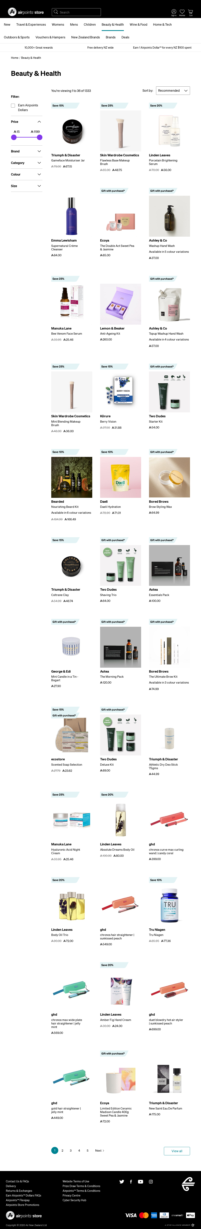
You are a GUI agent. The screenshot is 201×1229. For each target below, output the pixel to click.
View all (177, 1151)
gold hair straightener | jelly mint (66, 1110)
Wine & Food (138, 24)
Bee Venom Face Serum (66, 333)
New (7, 24)
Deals (125, 37)
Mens (74, 24)
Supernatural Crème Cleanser (64, 247)
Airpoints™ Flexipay (18, 1200)
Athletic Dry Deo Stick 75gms (163, 766)
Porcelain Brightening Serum (163, 162)
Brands (111, 37)
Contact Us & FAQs (17, 1181)
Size (26, 186)
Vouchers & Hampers (50, 37)
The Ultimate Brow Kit (163, 676)
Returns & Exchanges (19, 1190)
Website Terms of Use (76, 1181)
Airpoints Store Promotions (22, 1204)
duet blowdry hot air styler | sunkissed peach (166, 1021)
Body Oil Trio (59, 935)
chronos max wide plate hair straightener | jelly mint (66, 1023)
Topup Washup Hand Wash (166, 333)
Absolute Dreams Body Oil (117, 849)
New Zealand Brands (85, 37)
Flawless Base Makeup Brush (115, 162)
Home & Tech (162, 24)
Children (90, 24)
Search (56, 12)
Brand (26, 151)
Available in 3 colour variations (169, 682)
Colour (26, 174)
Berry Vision (108, 421)
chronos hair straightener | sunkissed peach (117, 936)
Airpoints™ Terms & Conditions (81, 1190)
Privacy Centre (71, 1195)
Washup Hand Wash (162, 246)
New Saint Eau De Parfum (165, 1108)
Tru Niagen (156, 935)
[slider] (13, 137)
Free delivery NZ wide (100, 47)
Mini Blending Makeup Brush (65, 423)
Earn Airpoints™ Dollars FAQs (23, 1195)
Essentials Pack (159, 595)
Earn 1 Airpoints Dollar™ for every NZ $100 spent (162, 47)
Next (98, 1150)
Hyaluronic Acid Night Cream (65, 851)
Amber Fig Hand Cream (115, 1020)
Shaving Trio (108, 595)
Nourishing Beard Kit (65, 507)
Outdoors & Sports (17, 37)
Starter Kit (156, 421)
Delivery (11, 1186)
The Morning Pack (112, 676)
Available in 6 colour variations (71, 512)
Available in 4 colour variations (169, 339)
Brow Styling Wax (160, 507)
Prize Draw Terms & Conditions (81, 1186)
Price (26, 122)
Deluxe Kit (107, 764)
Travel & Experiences (31, 24)
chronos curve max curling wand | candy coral (166, 851)
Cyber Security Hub (74, 1200)
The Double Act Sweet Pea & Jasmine (117, 247)
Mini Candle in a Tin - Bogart (64, 678)
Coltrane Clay (60, 595)
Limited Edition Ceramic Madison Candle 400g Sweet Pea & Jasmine (116, 1111)
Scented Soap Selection (66, 764)
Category (26, 163)
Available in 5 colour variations (169, 252)
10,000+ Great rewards (39, 47)
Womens (58, 24)
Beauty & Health (113, 24)
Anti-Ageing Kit (110, 333)
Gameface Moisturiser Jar (68, 160)
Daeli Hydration (110, 507)
